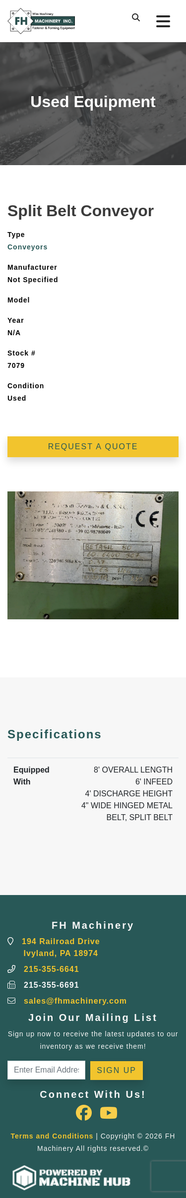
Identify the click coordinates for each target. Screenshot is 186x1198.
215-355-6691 (51, 985)
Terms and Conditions (52, 1136)
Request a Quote (93, 446)
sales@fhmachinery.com (75, 1001)
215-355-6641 (51, 969)
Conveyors (27, 247)
